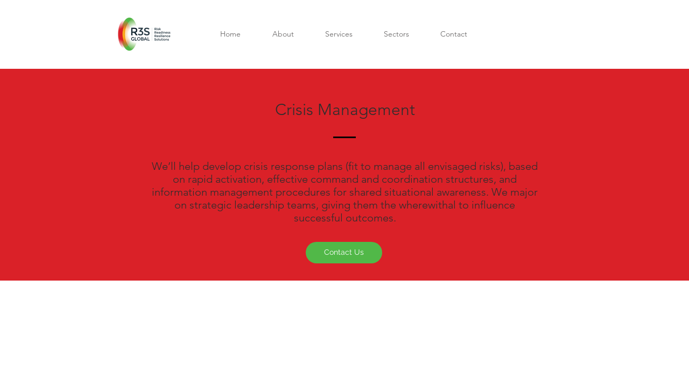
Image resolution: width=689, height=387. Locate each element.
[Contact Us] (344, 252)
